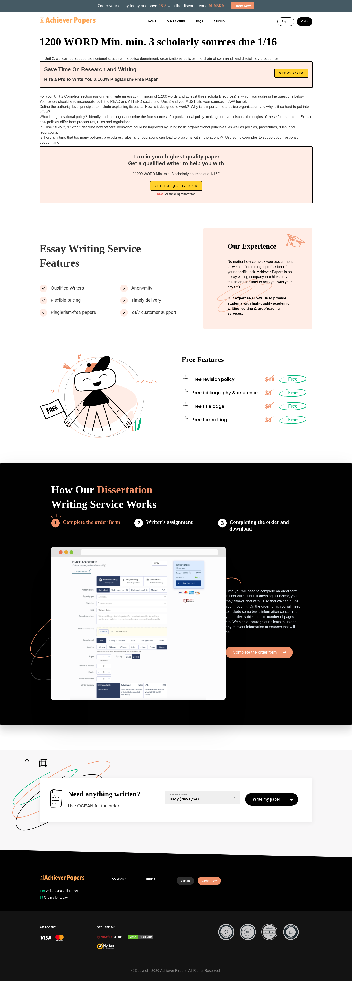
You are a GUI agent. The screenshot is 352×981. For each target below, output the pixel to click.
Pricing (219, 21)
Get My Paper (291, 73)
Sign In (286, 21)
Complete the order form (91, 522)
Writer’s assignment (169, 522)
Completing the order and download (259, 525)
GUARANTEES (176, 21)
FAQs (199, 21)
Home (152, 21)
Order (304, 21)
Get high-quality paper (176, 186)
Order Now (209, 880)
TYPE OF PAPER (177, 794)
